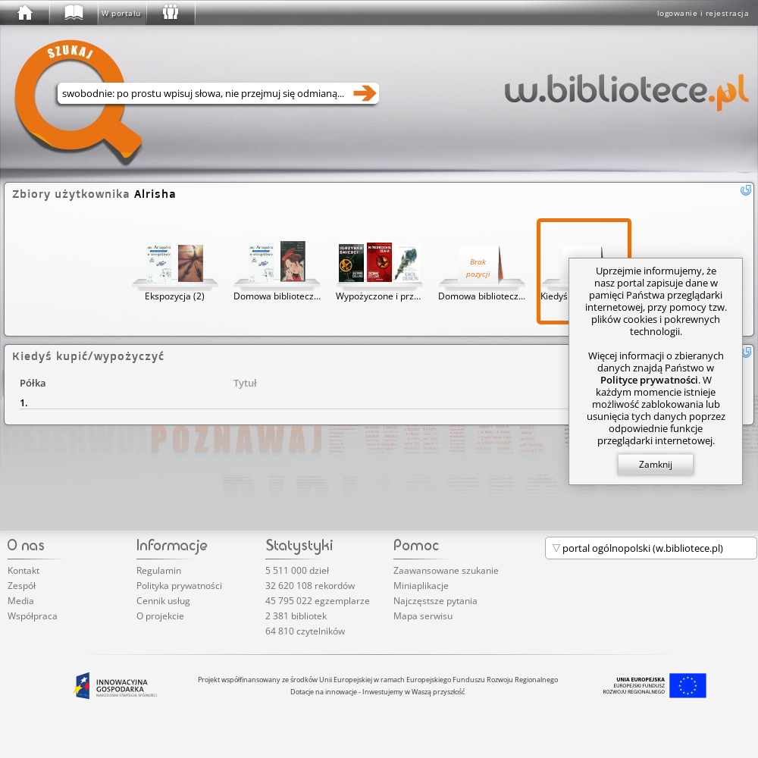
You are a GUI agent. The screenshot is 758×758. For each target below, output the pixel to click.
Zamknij (655, 464)
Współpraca (33, 615)
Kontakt (23, 570)
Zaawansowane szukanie (446, 570)
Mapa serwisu (423, 615)
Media (21, 600)
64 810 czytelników (305, 631)
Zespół (22, 585)
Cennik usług (163, 600)
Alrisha (155, 193)
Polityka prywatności (179, 585)
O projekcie (160, 615)
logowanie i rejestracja (703, 13)
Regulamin (158, 570)
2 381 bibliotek (296, 615)
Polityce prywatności (649, 380)
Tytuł (245, 383)
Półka (33, 383)
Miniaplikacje (421, 585)
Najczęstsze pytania (435, 600)
